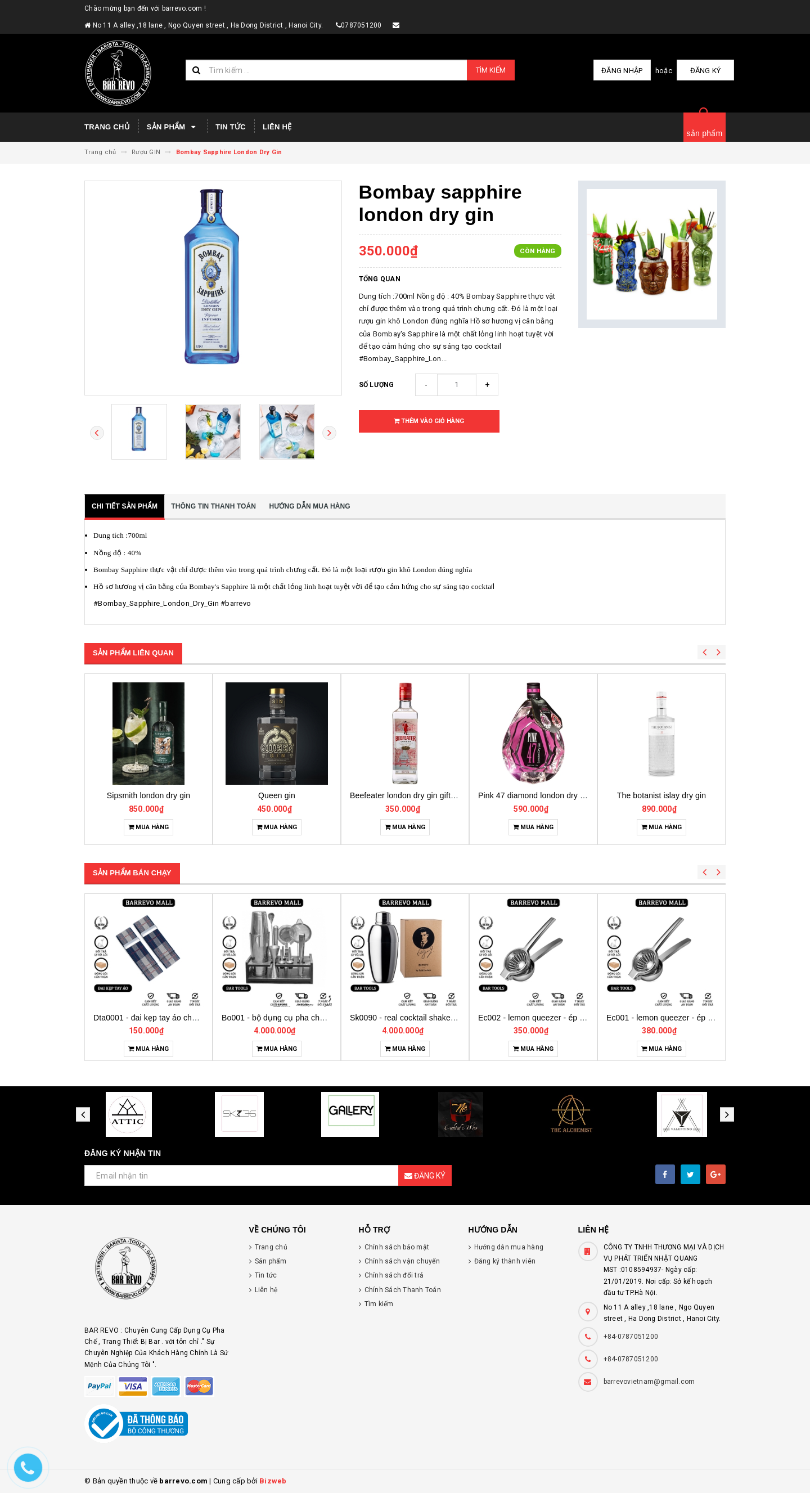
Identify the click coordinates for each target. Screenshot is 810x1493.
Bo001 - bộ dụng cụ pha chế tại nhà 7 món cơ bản (440, 1017)
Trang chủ (107, 127)
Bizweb (273, 1481)
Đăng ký (706, 70)
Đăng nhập (623, 70)
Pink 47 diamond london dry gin (662, 795)
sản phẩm (705, 133)
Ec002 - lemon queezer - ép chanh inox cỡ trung (692, 1017)
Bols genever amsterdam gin (148, 795)
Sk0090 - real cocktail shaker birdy (539, 1017)
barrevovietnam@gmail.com (649, 1382)
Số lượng (376, 385)
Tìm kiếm (491, 70)
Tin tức (230, 127)
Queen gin (405, 795)
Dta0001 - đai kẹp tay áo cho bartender (291, 1017)
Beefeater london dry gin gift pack (538, 795)
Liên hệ (277, 127)
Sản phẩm (173, 127)
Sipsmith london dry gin (277, 795)
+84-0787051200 (631, 1337)
